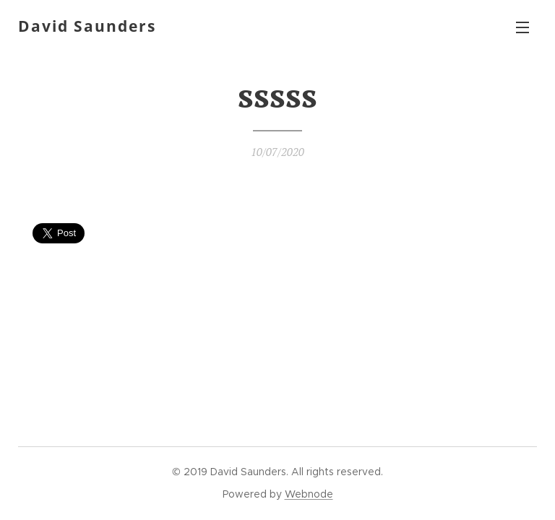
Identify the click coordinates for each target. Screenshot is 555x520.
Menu (522, 27)
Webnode (309, 494)
